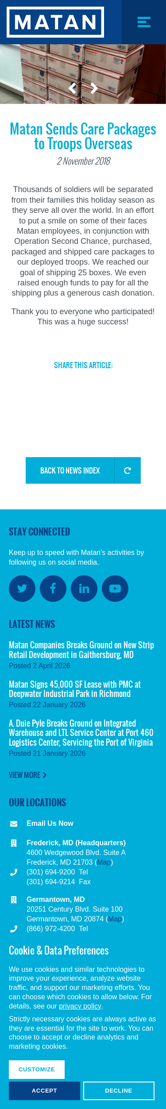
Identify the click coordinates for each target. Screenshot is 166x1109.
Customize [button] (37, 1069)
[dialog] (83, 1021)
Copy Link (69, 417)
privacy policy (80, 1006)
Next (94, 88)
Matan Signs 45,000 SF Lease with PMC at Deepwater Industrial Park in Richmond (75, 689)
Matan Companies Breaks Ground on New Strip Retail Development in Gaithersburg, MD (81, 650)
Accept (44, 1090)
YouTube (115, 588)
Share (99, 414)
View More (24, 775)
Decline (118, 1090)
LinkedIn (99, 383)
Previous (72, 88)
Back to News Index (70, 470)
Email (129, 383)
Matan (55, 22)
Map (104, 862)
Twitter (39, 383)
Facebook (69, 383)
